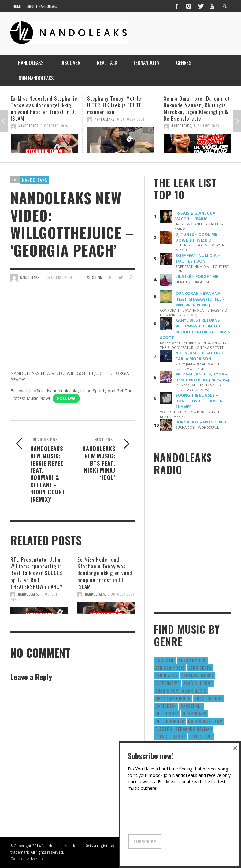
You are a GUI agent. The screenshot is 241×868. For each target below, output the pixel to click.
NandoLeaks (28, 126)
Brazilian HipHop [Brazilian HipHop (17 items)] (173, 698)
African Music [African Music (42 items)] (170, 667)
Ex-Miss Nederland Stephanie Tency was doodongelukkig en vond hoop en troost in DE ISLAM (44, 108)
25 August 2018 (59, 277)
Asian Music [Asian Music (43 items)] (194, 690)
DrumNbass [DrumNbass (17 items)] (194, 713)
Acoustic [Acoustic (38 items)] (165, 660)
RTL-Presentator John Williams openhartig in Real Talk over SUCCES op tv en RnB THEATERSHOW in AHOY (36, 573)
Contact (17, 858)
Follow (66, 398)
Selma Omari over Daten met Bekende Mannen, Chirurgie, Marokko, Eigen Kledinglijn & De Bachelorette (197, 108)
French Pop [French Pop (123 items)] (201, 736)
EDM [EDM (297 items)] (219, 721)
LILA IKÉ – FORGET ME (196, 276)
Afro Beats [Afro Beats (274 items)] (199, 667)
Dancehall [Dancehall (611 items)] (191, 706)
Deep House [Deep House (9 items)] (167, 713)
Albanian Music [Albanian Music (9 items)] (197, 675)
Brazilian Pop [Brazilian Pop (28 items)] (208, 698)
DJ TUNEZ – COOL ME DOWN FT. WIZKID (196, 237)
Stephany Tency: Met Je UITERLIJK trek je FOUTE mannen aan (114, 105)
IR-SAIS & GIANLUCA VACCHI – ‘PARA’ (195, 216)
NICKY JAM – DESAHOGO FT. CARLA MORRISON (203, 355)
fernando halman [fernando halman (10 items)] (194, 729)
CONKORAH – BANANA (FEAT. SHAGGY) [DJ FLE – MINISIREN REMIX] (200, 299)
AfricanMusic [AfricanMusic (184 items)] (193, 660)
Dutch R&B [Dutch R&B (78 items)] (199, 721)
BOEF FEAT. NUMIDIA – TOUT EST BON (197, 258)
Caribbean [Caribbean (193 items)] (166, 706)
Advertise (35, 858)
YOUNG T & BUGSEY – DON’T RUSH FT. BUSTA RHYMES (198, 400)
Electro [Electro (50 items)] (163, 729)
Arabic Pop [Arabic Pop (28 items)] (166, 690)
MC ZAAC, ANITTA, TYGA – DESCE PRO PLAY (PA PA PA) (202, 376)
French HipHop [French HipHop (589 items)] (170, 736)
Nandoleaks (34, 179)
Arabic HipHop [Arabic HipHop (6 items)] (198, 683)
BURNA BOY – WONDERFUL (202, 422)
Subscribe (144, 841)
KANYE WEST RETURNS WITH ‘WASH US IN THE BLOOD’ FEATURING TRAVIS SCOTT (195, 328)
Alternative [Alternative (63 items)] (167, 683)
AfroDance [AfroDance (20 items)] (166, 675)
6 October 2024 (54, 126)
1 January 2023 (206, 126)
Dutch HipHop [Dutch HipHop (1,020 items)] (169, 721)
